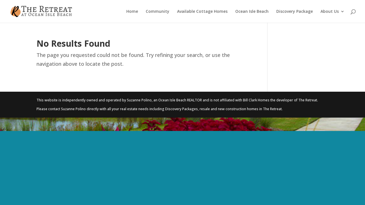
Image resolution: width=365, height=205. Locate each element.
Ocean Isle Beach (252, 11)
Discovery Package (294, 11)
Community (157, 11)
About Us (330, 11)
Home (132, 11)
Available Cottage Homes (202, 11)
